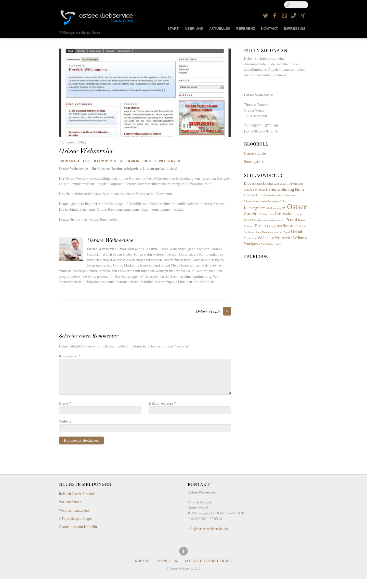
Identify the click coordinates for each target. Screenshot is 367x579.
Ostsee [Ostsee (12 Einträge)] (297, 206)
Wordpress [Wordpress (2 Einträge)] (252, 244)
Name (65, 403)
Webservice (170, 161)
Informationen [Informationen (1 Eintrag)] (251, 201)
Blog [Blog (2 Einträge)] (247, 183)
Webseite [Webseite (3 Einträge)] (265, 237)
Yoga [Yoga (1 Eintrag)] (278, 244)
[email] (284, 15)
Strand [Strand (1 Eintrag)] (302, 226)
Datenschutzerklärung (207, 561)
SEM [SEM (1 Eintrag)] (279, 226)
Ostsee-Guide (213, 312)
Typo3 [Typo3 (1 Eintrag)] (286, 232)
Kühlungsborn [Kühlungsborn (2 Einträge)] (255, 208)
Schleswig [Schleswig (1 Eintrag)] (270, 226)
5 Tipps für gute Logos (75, 518)
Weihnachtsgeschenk (74, 510)
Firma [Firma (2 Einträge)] (299, 189)
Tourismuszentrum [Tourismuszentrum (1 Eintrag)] (272, 232)
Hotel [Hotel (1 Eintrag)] (287, 195)
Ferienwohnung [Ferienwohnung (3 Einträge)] (280, 189)
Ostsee (150, 161)
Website (65, 421)
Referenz (245, 28)
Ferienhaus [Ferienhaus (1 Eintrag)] (259, 189)
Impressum (294, 28)
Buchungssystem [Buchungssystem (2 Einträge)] (275, 183)
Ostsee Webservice (86, 151)
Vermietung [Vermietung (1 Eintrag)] (250, 238)
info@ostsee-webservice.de (208, 529)
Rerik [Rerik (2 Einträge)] (259, 226)
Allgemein (129, 161)
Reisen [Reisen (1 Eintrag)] (302, 220)
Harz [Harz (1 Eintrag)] (280, 195)
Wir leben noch (70, 502)
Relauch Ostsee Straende (77, 494)
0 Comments (105, 161)
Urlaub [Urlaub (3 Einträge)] (297, 231)
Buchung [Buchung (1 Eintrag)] (257, 183)
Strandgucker (254, 162)
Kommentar (70, 356)
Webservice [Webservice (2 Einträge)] (283, 238)
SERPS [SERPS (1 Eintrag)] (293, 226)
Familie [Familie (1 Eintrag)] (248, 189)
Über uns (194, 28)
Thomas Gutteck (74, 161)
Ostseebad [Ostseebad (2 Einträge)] (251, 214)
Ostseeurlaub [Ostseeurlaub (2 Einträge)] (284, 214)
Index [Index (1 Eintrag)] (294, 195)
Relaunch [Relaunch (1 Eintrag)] (249, 226)
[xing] (302, 15)
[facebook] (274, 15)
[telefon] (293, 15)
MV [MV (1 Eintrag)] (284, 208)
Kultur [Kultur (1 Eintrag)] (283, 201)
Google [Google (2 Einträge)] (249, 195)
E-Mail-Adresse (162, 403)
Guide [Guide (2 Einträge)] (260, 195)
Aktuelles (219, 28)
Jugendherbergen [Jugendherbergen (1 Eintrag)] (269, 201)
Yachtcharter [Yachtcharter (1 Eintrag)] (268, 244)
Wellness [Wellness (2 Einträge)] (300, 238)
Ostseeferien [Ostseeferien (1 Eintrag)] (267, 214)
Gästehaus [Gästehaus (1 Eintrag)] (271, 195)
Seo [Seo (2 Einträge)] (286, 226)
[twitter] (265, 15)
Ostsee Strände (255, 153)
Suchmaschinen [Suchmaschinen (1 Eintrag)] (252, 232)
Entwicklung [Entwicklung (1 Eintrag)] (296, 183)
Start (173, 28)
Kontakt (269, 28)
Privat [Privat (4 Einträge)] (291, 219)
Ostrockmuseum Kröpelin (78, 527)
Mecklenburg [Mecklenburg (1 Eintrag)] (273, 208)
